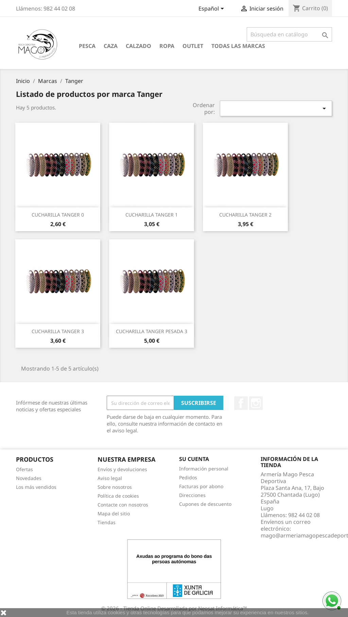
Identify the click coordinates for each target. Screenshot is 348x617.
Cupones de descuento (205, 504)
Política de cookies (118, 496)
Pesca (87, 46)
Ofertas (24, 469)
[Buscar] (289, 34)
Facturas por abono (201, 486)
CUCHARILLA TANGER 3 (58, 331)
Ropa (166, 46)
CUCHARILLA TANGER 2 (245, 214)
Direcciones (192, 495)
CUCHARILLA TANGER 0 (58, 214)
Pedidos (188, 477)
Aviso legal (110, 478)
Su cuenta (194, 459)
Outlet (192, 46)
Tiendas (107, 522)
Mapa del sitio (114, 513)
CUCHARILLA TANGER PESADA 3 (151, 331)
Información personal (203, 468)
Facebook (241, 403)
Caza (111, 46)
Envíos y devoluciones (122, 469)
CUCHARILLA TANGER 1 (151, 214)
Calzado (138, 46)
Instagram (256, 403)
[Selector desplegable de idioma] (212, 9)
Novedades (28, 478)
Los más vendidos (36, 487)
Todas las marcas (238, 46)
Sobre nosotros (115, 487)
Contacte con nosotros (123, 504)
